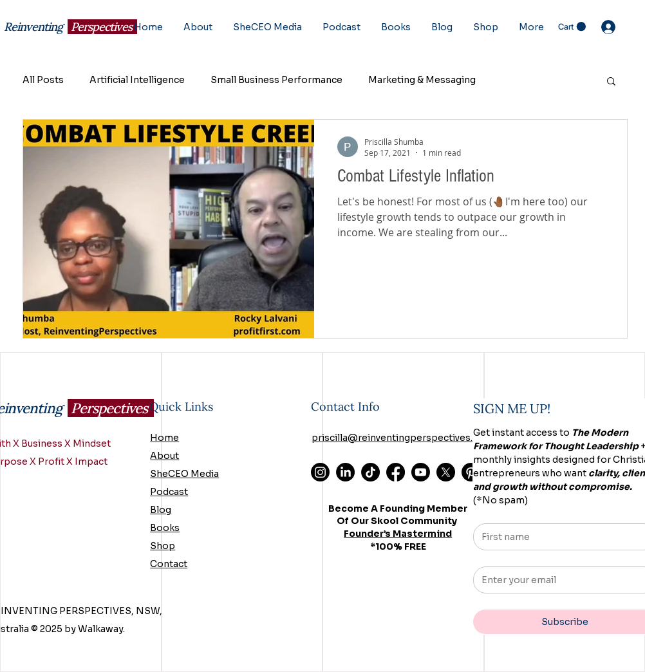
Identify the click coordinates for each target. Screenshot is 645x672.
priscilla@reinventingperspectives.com (402, 437)
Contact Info (345, 406)
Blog (160, 510)
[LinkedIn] (345, 472)
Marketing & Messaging (422, 80)
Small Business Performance (276, 80)
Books (165, 528)
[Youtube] (420, 472)
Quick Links (181, 406)
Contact (168, 564)
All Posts (43, 80)
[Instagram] (320, 472)
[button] (572, 27)
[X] (445, 472)
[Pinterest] (471, 472)
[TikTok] (370, 472)
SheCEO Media (184, 474)
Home (164, 437)
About (164, 456)
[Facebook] (395, 472)
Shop (162, 546)
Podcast (169, 492)
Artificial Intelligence (137, 80)
